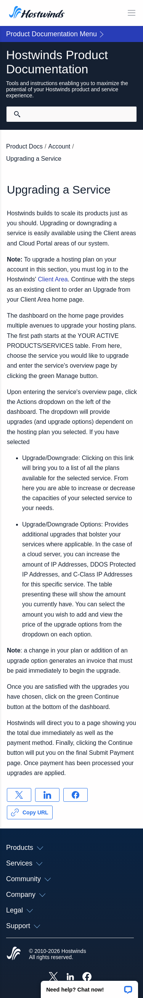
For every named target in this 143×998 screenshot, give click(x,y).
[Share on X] (19, 795)
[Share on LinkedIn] (47, 795)
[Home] (37, 13)
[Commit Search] (17, 114)
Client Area (52, 279)
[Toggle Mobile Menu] (131, 13)
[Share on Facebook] (75, 795)
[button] (89, 987)
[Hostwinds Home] (13, 954)
